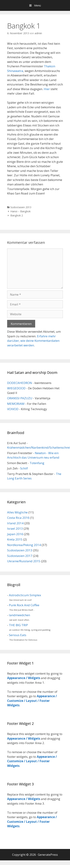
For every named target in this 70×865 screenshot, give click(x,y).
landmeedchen (19, 615)
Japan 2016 (15, 534)
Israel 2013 (15, 528)
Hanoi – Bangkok (20, 211)
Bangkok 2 (16, 215)
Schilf (24, 468)
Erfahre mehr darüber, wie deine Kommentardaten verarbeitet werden (33, 340)
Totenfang (37, 463)
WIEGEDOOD (16, 388)
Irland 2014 (15, 523)
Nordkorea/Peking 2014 (24, 545)
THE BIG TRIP (18, 625)
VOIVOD (12, 409)
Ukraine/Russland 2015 (23, 561)
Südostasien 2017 (19, 556)
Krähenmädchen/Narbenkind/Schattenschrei (38, 447)
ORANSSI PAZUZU (19, 398)
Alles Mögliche (17, 512)
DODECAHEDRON (19, 383)
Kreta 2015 (14, 539)
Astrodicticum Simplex (25, 595)
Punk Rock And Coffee (24, 605)
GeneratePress (48, 855)
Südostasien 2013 (20, 207)
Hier (47, 89)
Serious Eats (17, 635)
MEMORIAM (15, 404)
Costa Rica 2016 (18, 518)
